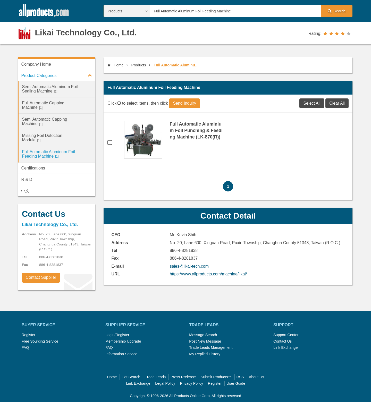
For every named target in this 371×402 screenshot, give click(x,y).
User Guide (235, 383)
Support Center (286, 335)
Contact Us (282, 341)
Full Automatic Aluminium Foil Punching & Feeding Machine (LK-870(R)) (196, 130)
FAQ (25, 347)
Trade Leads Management (210, 347)
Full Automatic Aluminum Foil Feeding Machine (48, 154)
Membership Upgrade (123, 341)
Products (138, 65)
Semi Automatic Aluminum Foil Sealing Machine (50, 88)
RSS (240, 377)
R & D (26, 179)
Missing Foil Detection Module (42, 137)
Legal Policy (165, 383)
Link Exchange (285, 347)
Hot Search (131, 377)
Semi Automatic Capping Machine (44, 121)
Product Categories (58, 75)
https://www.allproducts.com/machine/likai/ (208, 274)
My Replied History (204, 354)
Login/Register (117, 335)
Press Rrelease (183, 377)
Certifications (33, 168)
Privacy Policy (191, 383)
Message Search (203, 335)
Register (29, 335)
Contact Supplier (41, 277)
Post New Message (205, 341)
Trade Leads (155, 377)
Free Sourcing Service (40, 341)
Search (336, 11)
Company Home (36, 64)
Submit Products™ (216, 377)
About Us (256, 377)
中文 (25, 191)
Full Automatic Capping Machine (43, 105)
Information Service (121, 354)
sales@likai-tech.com (189, 266)
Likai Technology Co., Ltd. (86, 32)
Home (115, 65)
